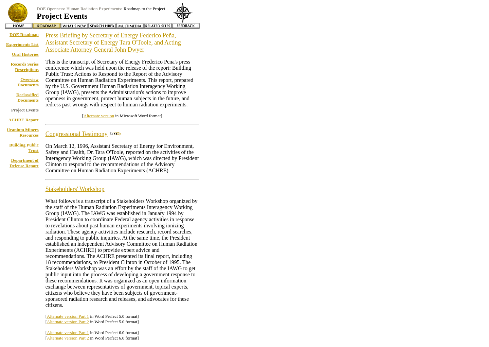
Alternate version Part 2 (68, 321)
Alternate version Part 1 (68, 316)
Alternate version (99, 115)
